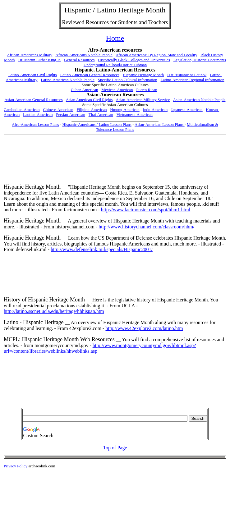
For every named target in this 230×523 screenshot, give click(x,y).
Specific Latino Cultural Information (127, 79)
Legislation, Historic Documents (199, 59)
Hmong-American (125, 109)
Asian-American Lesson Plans (160, 124)
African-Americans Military (29, 55)
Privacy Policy (15, 466)
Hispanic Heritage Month (143, 74)
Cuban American (84, 89)
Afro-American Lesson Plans (35, 124)
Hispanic (77, 10)
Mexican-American (117, 89)
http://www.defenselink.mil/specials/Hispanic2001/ (102, 249)
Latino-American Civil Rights (32, 74)
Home (115, 38)
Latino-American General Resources (89, 74)
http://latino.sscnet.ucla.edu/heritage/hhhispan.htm (54, 311)
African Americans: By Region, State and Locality (156, 55)
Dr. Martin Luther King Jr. (39, 59)
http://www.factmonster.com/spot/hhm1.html (145, 209)
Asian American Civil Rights (89, 99)
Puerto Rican (146, 89)
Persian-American (70, 114)
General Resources (79, 59)
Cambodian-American (22, 109)
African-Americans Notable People (83, 55)
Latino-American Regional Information (192, 79)
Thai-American (101, 114)
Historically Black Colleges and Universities (134, 59)
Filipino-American (92, 109)
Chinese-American (58, 109)
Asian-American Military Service (143, 99)
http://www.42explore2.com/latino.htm (144, 328)
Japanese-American (187, 109)
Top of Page (115, 447)
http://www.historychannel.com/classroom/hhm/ (146, 226)
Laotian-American (38, 114)
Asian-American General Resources (34, 99)
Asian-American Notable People (199, 99)
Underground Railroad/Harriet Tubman (115, 64)
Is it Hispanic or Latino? (186, 74)
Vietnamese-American (135, 114)
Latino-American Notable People (67, 79)
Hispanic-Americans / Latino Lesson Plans (96, 124)
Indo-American (155, 109)
